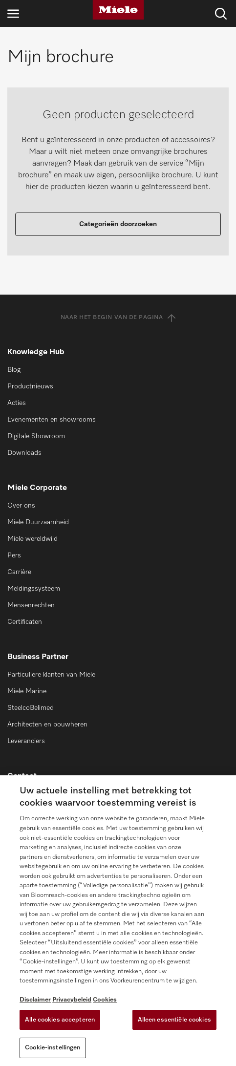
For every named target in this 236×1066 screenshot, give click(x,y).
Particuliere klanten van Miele (51, 674)
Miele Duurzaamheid (38, 522)
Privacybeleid (71, 1000)
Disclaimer (35, 1000)
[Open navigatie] (13, 13)
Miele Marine (26, 691)
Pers (14, 555)
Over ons (21, 505)
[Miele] (118, 10)
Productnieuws (30, 386)
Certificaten (24, 621)
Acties (16, 403)
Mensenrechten (31, 605)
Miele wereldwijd (32, 538)
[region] (118, 920)
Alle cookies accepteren (60, 1020)
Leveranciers (26, 741)
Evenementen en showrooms (51, 419)
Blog (14, 369)
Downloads (24, 452)
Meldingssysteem (33, 588)
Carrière (19, 572)
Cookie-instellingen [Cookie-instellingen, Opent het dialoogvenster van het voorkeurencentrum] (52, 1048)
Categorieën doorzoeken (118, 224)
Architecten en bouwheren (47, 724)
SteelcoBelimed (30, 707)
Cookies (105, 1000)
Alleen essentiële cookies (174, 1020)
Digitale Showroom (36, 436)
